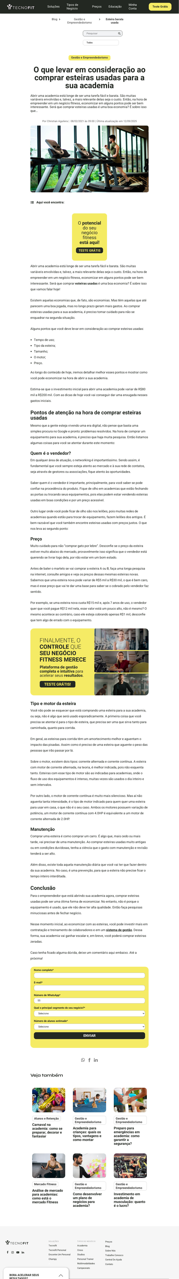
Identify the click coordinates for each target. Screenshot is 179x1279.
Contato (109, 1263)
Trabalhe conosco (114, 1254)
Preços (96, 6)
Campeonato (83, 1267)
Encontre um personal (59, 1253)
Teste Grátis (159, 6)
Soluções (55, 6)
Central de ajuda (113, 1259)
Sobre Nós (110, 1250)
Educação (114, 6)
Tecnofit (53, 1245)
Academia (82, 1245)
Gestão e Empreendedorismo (79, 21)
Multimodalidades (86, 1262)
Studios (81, 1253)
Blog (54, 19)
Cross (80, 1249)
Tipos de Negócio (74, 7)
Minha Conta (132, 7)
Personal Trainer (85, 1258)
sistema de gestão (119, 930)
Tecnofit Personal (57, 1249)
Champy (53, 1258)
